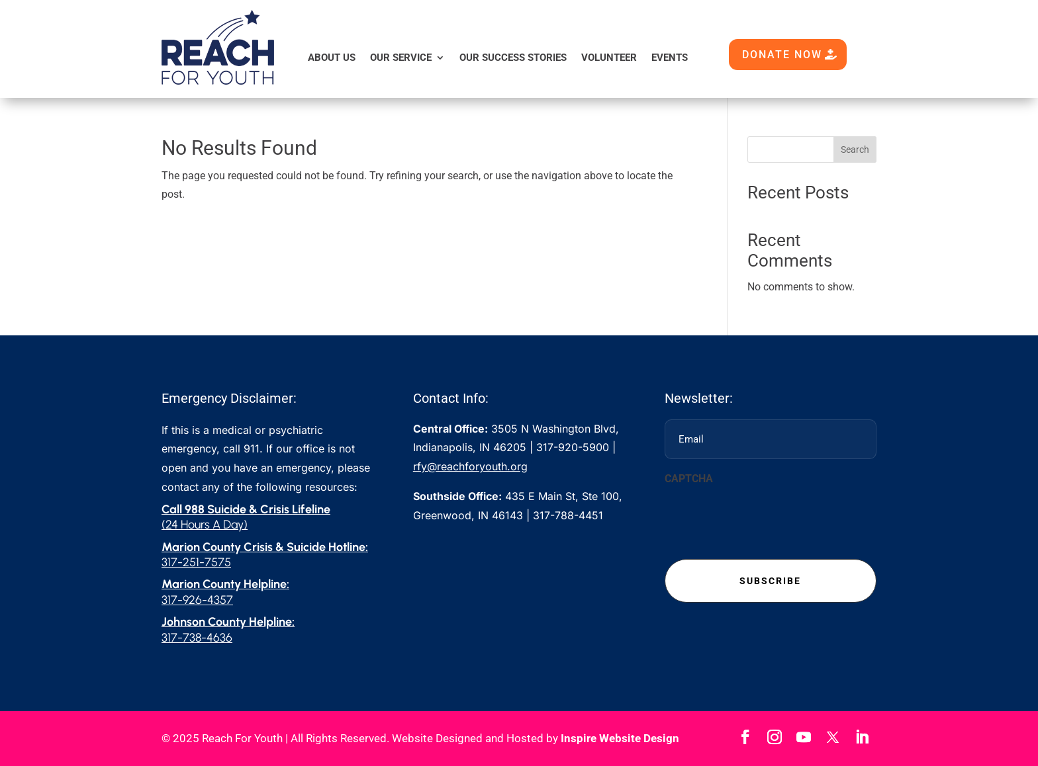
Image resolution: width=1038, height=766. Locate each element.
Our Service (401, 58)
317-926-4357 (197, 600)
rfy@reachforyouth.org (470, 466)
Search (855, 149)
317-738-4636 (197, 637)
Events (669, 58)
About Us (331, 58)
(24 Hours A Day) (205, 524)
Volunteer (609, 58)
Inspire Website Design (620, 738)
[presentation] (765, 518)
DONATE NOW (782, 54)
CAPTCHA (689, 478)
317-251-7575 (196, 562)
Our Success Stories (513, 58)
